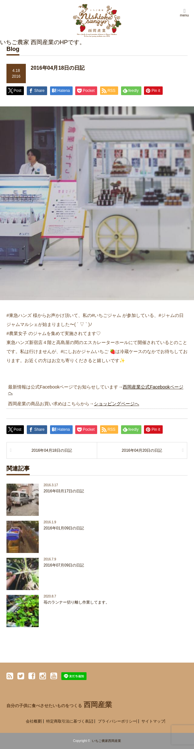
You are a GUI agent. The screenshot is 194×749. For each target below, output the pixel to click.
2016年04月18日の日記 (52, 450)
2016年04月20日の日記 (142, 450)
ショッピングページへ (116, 403)
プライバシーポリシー (117, 721)
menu (184, 15)
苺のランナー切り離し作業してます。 (76, 602)
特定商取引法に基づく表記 (69, 721)
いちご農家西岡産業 (106, 741)
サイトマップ (153, 721)
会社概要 (33, 721)
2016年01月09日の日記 (64, 528)
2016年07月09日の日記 (64, 565)
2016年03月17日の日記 (64, 491)
